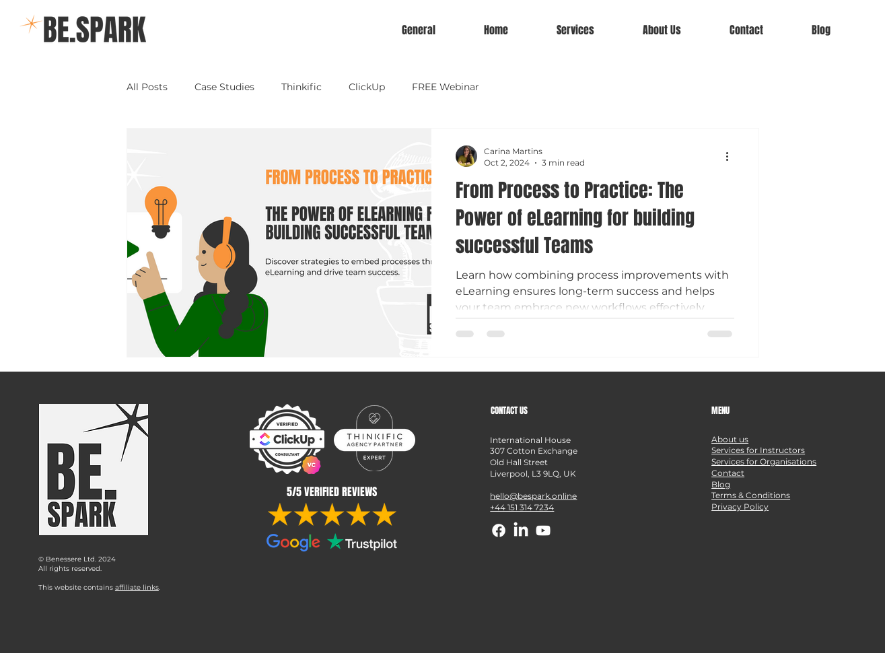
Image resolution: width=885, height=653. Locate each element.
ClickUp (367, 87)
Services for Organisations (763, 461)
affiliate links (137, 587)
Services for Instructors (758, 450)
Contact (727, 473)
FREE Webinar (445, 87)
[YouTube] (543, 530)
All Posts (147, 87)
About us (729, 439)
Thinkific (301, 87)
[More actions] (732, 156)
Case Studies (224, 87)
